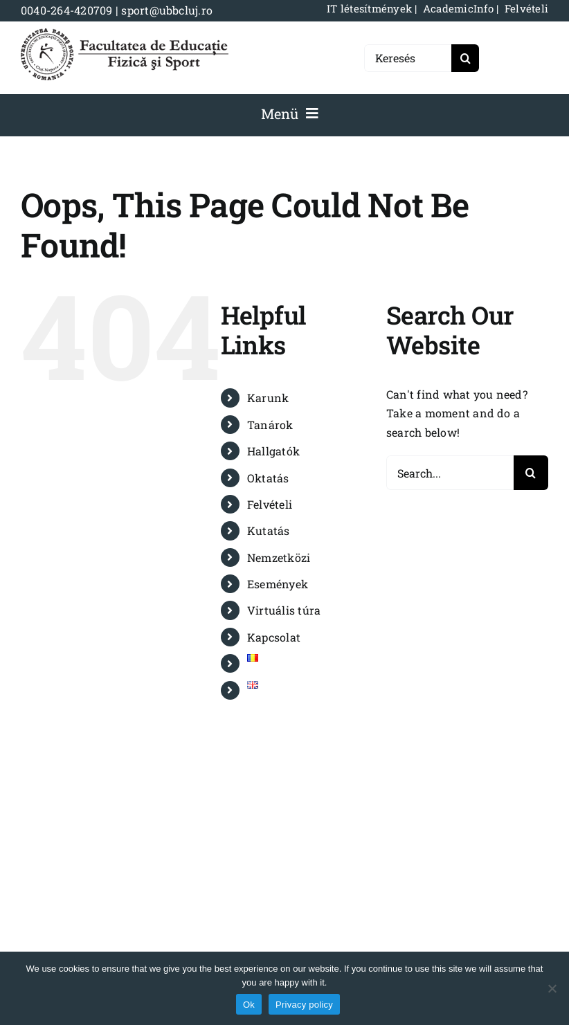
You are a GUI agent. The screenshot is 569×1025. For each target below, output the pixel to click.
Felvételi (269, 504)
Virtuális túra (283, 610)
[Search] (465, 58)
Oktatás (268, 478)
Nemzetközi (278, 557)
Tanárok (270, 424)
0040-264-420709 (67, 10)
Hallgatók (273, 451)
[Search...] (450, 472)
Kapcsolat (273, 637)
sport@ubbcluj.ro (167, 10)
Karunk (268, 397)
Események (277, 584)
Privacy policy (304, 1004)
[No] (552, 988)
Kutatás (268, 530)
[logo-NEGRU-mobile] (124, 33)
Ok (249, 1004)
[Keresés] (407, 58)
